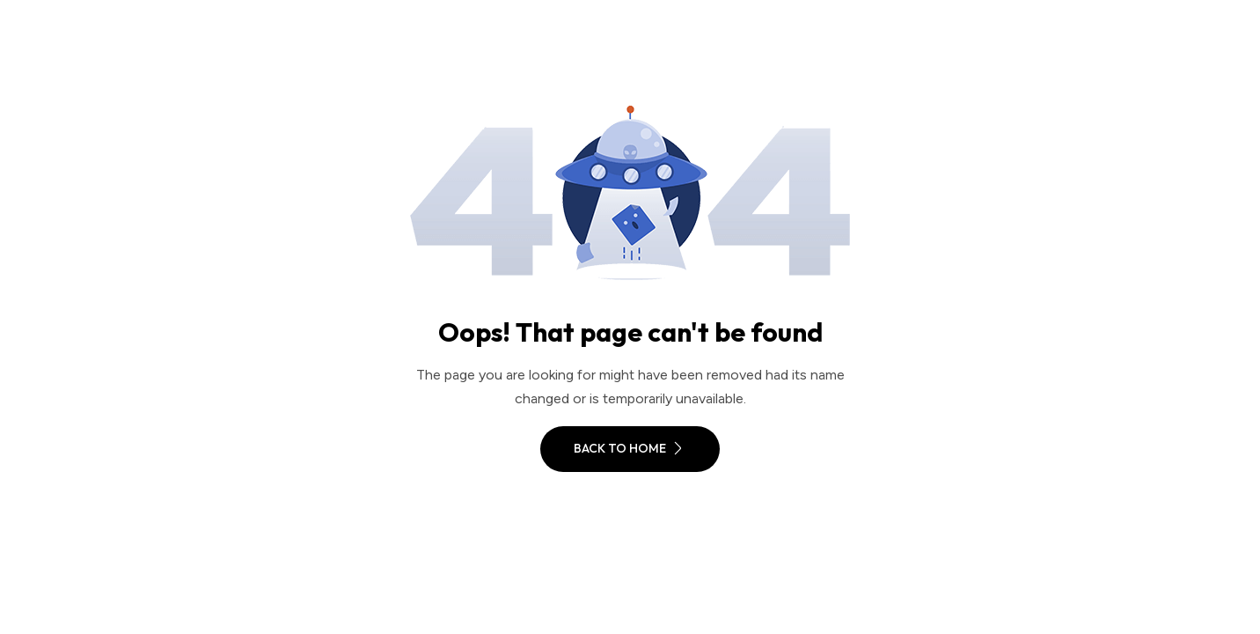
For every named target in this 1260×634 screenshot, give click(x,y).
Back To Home (630, 448)
